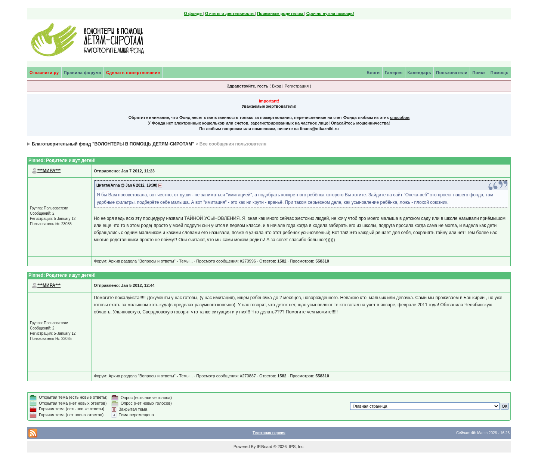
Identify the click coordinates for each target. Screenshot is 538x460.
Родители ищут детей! (70, 160)
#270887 (248, 376)
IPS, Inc (296, 446)
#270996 (248, 261)
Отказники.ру (44, 72)
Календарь (420, 72)
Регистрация (297, 86)
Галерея (394, 72)
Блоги (373, 72)
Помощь (499, 72)
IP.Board (264, 446)
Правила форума (82, 72)
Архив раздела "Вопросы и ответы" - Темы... (151, 261)
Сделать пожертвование (133, 72)
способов (399, 117)
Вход (276, 86)
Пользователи (451, 72)
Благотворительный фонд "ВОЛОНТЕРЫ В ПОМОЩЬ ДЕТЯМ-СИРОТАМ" (113, 144)
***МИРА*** (49, 170)
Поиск (479, 72)
